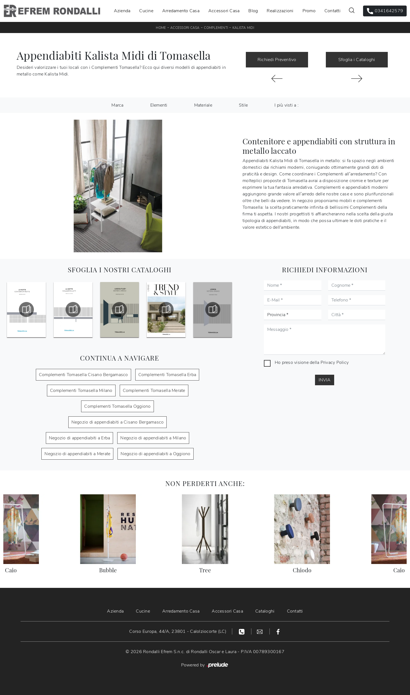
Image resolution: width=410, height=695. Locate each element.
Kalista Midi (243, 28)
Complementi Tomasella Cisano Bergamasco (83, 375)
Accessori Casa (224, 11)
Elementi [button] (159, 105)
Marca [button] (117, 105)
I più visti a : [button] (286, 105)
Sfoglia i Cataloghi (356, 60)
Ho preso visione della (312, 362)
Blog (253, 11)
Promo (309, 11)
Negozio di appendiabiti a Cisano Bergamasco (117, 422)
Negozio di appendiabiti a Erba (79, 438)
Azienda (122, 11)
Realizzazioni (280, 11)
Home (161, 28)
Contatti (332, 11)
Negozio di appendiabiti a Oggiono (155, 454)
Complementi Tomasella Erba (167, 375)
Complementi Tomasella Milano (81, 390)
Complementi (216, 28)
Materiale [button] (203, 105)
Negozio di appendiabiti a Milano (153, 438)
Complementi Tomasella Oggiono (117, 406)
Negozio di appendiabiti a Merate (77, 454)
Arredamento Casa (180, 11)
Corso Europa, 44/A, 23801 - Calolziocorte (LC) (177, 631)
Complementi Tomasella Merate (154, 390)
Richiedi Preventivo (277, 60)
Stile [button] (243, 105)
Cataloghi (264, 611)
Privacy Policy (335, 362)
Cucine (146, 11)
